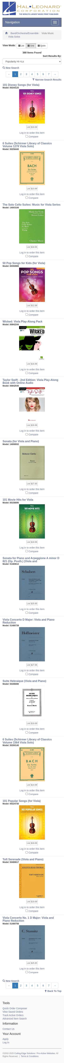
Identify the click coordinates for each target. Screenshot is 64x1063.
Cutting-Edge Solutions (24, 1053)
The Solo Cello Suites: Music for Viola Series (31, 204)
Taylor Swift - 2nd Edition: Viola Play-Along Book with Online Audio (30, 381)
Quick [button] (42, 46)
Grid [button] (31, 46)
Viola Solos (14, 36)
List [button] (21, 46)
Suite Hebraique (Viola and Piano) (24, 681)
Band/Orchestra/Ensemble (25, 33)
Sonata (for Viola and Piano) (21, 441)
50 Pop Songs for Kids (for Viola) (24, 263)
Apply (6, 1039)
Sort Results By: (52, 56)
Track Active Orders (13, 1015)
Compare (33, 136)
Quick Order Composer (15, 1008)
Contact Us (8, 1029)
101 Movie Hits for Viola (18, 499)
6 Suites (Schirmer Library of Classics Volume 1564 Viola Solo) (27, 741)
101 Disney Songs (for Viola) (21, 84)
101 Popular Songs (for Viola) (22, 800)
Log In (6, 1042)
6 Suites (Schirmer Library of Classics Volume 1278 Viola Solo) (27, 145)
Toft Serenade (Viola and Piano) (23, 859)
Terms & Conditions (29, 1056)
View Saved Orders (13, 1011)
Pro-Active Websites (46, 1053)
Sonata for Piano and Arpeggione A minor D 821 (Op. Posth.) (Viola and (31, 560)
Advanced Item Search (15, 1018)
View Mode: (9, 45)
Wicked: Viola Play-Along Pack (22, 321)
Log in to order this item (31, 132)
